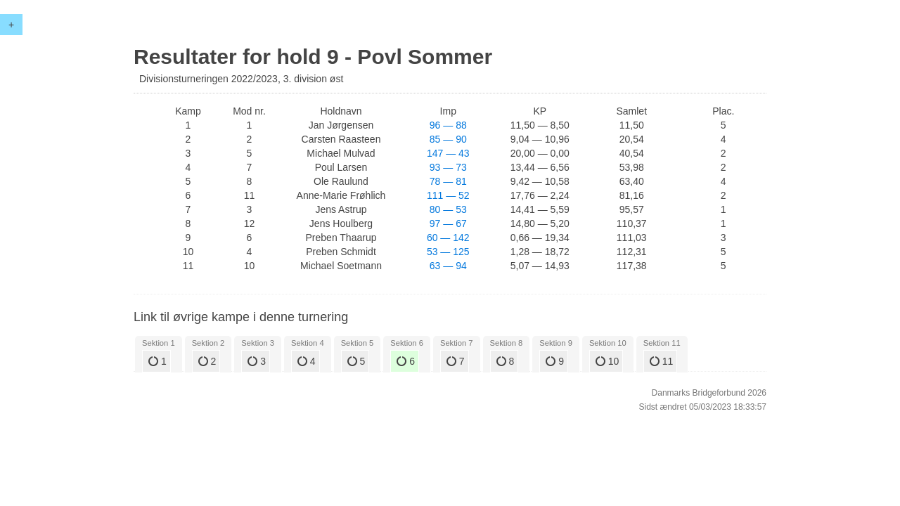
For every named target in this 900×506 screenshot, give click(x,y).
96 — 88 (448, 125)
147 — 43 (448, 153)
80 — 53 (448, 209)
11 (661, 361)
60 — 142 (448, 237)
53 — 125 (448, 251)
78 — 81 (448, 181)
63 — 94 (448, 265)
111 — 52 (448, 195)
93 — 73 (448, 167)
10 (607, 361)
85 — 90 (448, 139)
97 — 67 (448, 223)
